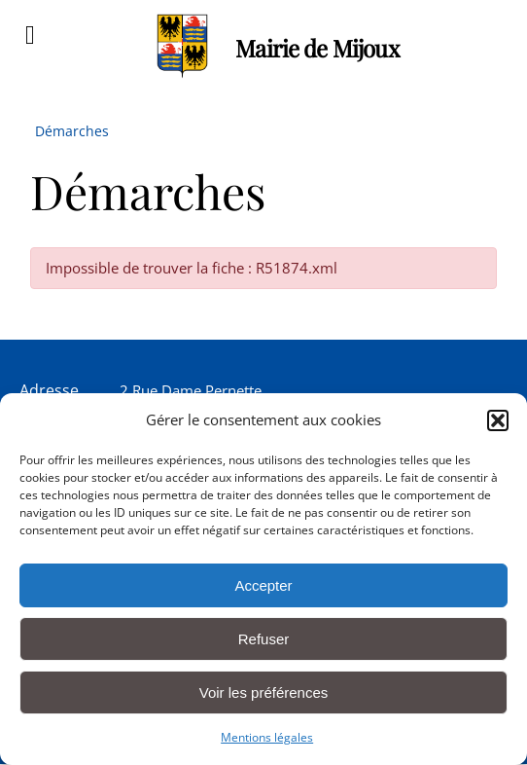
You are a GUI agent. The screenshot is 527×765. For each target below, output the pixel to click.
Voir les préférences (264, 692)
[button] (498, 420)
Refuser (264, 639)
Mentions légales (267, 737)
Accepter (263, 585)
